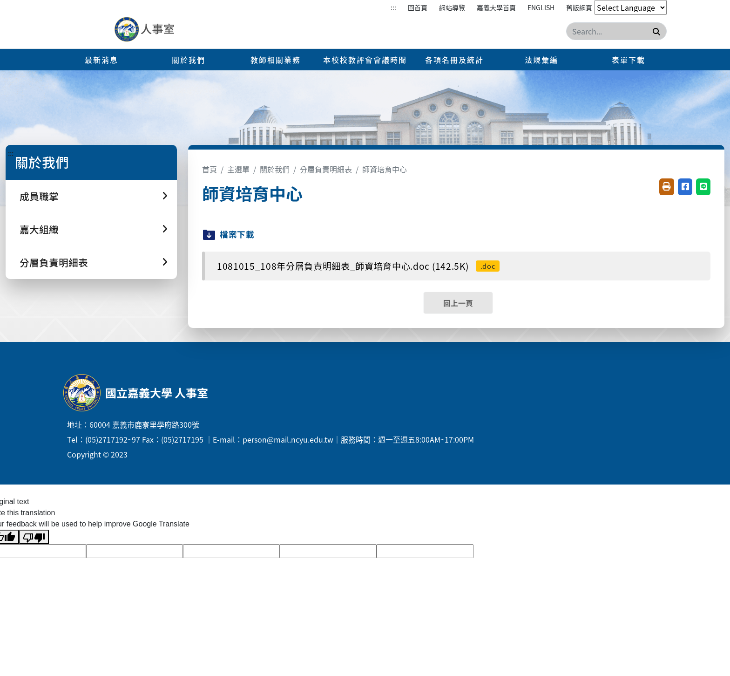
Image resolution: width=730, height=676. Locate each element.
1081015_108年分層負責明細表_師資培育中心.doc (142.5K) (358, 266)
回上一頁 (458, 302)
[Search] (616, 31)
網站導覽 (452, 7)
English (540, 7)
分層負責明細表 (326, 169)
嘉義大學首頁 (496, 7)
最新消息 (101, 59)
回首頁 (417, 7)
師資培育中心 (384, 169)
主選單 (238, 169)
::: (393, 7)
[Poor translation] (34, 537)
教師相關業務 (275, 59)
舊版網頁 (579, 7)
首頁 (209, 169)
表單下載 (628, 59)
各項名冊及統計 (454, 59)
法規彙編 (541, 59)
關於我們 (188, 59)
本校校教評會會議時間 (365, 59)
